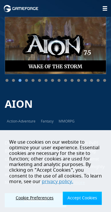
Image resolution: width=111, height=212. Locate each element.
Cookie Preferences (35, 198)
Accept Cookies (82, 198)
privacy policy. (57, 181)
